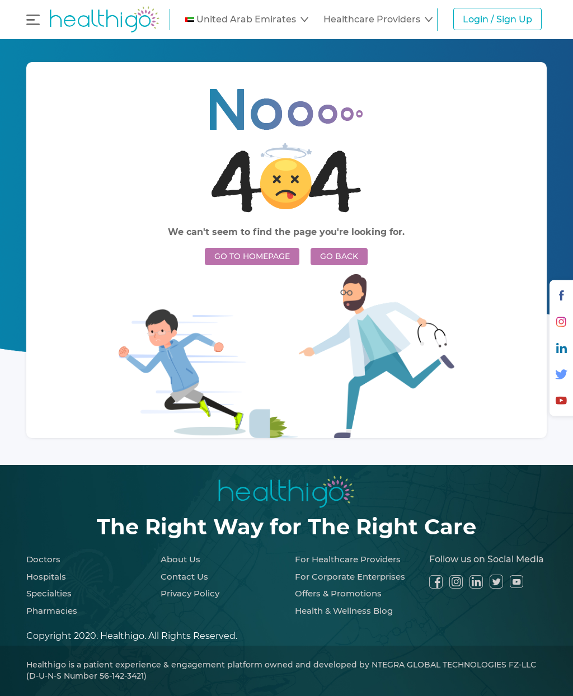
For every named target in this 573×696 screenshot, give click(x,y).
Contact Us (184, 576)
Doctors (43, 559)
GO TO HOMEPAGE (252, 256)
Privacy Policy (190, 593)
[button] (247, 19)
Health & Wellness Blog (344, 610)
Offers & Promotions (338, 593)
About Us (180, 559)
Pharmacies (51, 610)
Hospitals (46, 576)
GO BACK (339, 256)
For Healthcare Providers (348, 559)
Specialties (49, 593)
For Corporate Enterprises (350, 576)
